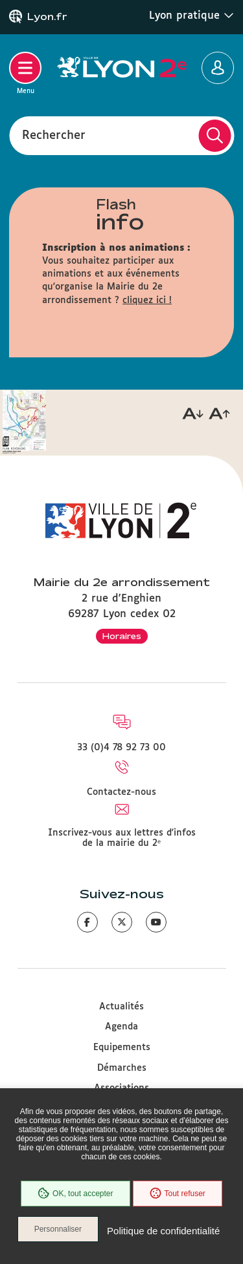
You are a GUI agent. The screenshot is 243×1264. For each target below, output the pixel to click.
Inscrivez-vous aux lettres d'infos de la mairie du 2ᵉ (122, 838)
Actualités (121, 1006)
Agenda (121, 1026)
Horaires (121, 635)
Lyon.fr (47, 17)
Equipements (121, 1047)
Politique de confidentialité (163, 1230)
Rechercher (54, 135)
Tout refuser (177, 1193)
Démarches (121, 1068)
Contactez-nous (121, 792)
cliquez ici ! (147, 300)
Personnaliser (58, 1229)
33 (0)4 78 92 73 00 (121, 747)
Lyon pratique (191, 15)
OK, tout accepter (75, 1193)
